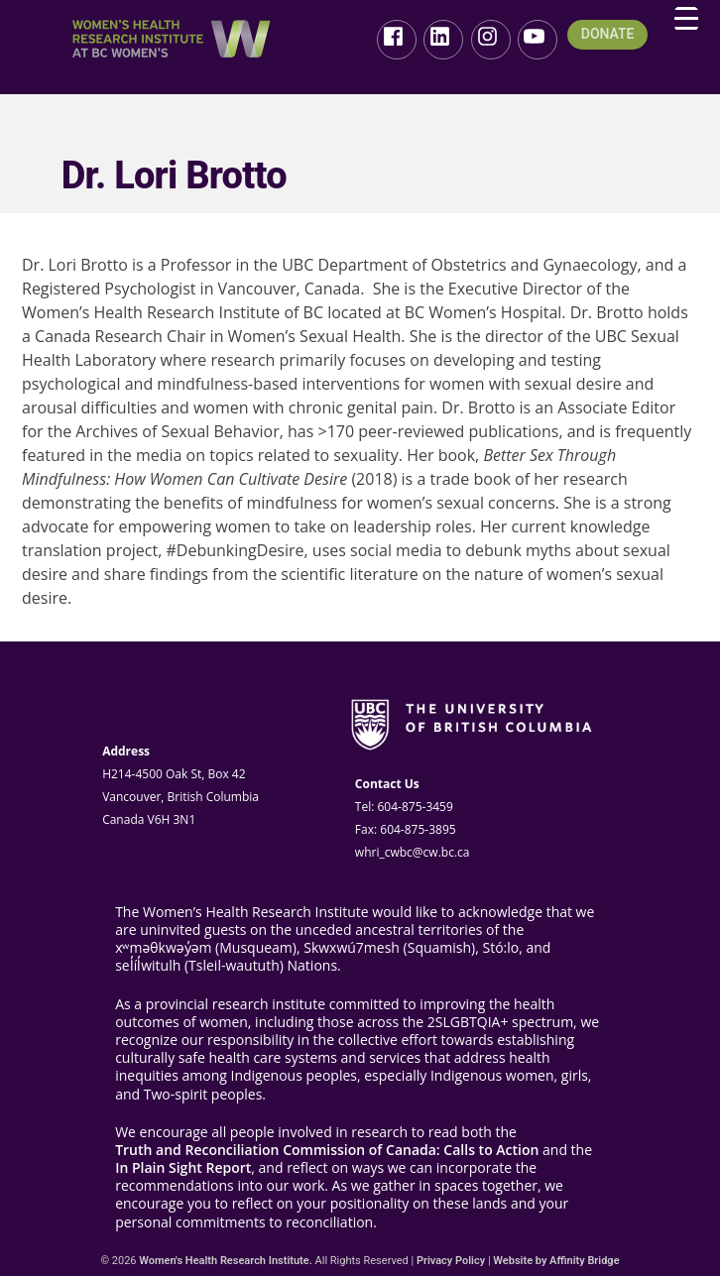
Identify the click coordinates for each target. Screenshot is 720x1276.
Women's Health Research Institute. (225, 1260)
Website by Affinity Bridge (556, 1260)
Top (673, 1229)
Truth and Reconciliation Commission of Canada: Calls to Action (327, 1150)
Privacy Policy (451, 1260)
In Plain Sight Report (183, 1168)
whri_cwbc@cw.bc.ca (412, 852)
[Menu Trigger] (686, 19)
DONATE (608, 34)
